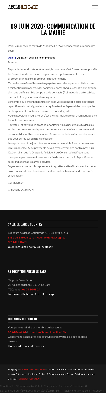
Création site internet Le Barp (60, 369)
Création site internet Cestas (31, 374)
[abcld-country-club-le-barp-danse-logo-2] (44, 7)
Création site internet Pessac (59, 374)
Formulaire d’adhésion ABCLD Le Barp (31, 294)
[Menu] (93, 7)
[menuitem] (93, 7)
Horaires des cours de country (26, 346)
